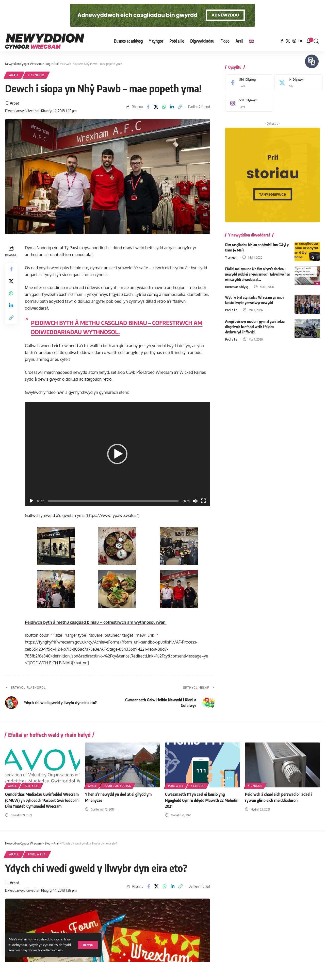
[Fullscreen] (203, 500)
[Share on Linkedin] (171, 107)
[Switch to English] (251, 41)
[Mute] (195, 500)
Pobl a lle (231, 306)
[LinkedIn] (300, 41)
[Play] (31, 500)
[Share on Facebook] (148, 107)
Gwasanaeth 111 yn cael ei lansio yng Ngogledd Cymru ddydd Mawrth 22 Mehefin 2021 (201, 800)
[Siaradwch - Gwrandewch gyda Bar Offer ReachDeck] (312, 61)
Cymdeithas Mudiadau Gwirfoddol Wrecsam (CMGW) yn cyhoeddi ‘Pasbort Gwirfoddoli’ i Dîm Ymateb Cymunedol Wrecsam (42, 800)
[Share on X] (156, 107)
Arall (14, 75)
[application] (117, 454)
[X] (288, 41)
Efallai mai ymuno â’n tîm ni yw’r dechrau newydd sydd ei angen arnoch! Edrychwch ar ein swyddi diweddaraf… (257, 270)
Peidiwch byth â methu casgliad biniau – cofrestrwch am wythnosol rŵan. (96, 622)
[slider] (113, 501)
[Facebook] (282, 41)
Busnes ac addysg (236, 283)
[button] (88, 945)
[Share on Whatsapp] (164, 107)
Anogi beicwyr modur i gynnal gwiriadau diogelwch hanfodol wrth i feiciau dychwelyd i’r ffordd (255, 322)
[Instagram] (294, 41)
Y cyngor (36, 75)
